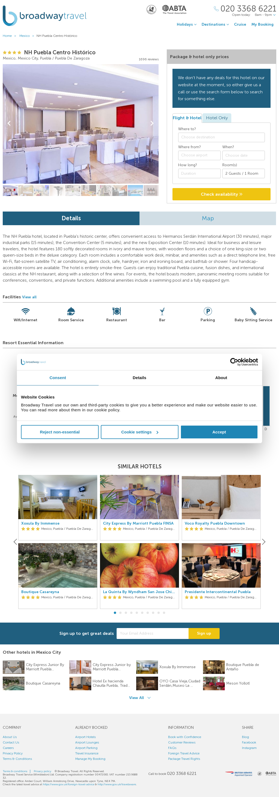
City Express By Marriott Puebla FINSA (138, 523)
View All (136, 697)
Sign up (204, 633)
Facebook (249, 742)
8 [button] (153, 613)
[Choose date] (243, 155)
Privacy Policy (13, 753)
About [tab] (221, 377)
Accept (219, 432)
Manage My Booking (90, 759)
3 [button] (126, 613)
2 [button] (120, 613)
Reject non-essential (60, 432)
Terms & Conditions (17, 759)
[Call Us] (245, 9)
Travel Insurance (86, 753)
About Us (10, 737)
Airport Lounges (87, 742)
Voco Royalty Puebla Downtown (215, 523)
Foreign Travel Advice (183, 753)
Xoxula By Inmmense (40, 523)
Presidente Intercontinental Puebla (218, 592)
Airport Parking (86, 748)
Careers (8, 748)
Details (71, 218)
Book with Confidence (184, 737)
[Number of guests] (243, 173)
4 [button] (131, 613)
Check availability (221, 194)
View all (29, 297)
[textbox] (224, 137)
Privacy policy (42, 771)
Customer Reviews (181, 742)
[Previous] (16, 542)
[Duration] (199, 173)
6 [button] (142, 613)
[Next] (263, 542)
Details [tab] (139, 377)
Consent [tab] (58, 377)
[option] (58, 542)
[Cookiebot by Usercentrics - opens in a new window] (234, 362)
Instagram (249, 748)
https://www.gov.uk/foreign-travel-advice (68, 784)
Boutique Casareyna (40, 592)
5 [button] (137, 613)
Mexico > (28, 36)
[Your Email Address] (153, 633)
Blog (245, 737)
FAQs (172, 748)
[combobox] (221, 137)
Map (208, 218)
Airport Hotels (85, 737)
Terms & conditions (15, 771)
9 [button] (158, 613)
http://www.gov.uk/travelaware (117, 784)
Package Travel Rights (184, 759)
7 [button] (147, 613)
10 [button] (164, 613)
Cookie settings (139, 432)
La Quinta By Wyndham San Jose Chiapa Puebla (139, 592)
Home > (11, 36)
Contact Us (11, 742)
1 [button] (115, 613)
